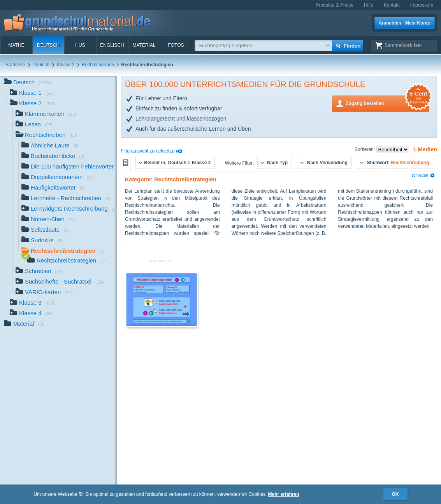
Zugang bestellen (387, 103)
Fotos (176, 45)
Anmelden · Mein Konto (404, 23)
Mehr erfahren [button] (283, 494)
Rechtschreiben (98, 64)
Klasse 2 (65, 64)
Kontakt (392, 5)
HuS (80, 45)
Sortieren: (365, 149)
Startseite (15, 64)
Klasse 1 (33, 93)
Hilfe (368, 5)
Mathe (16, 45)
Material (143, 45)
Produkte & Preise (334, 5)
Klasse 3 (33, 303)
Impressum (421, 5)
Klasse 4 (31, 314)
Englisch (112, 45)
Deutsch (48, 45)
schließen (423, 175)
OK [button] (395, 494)
